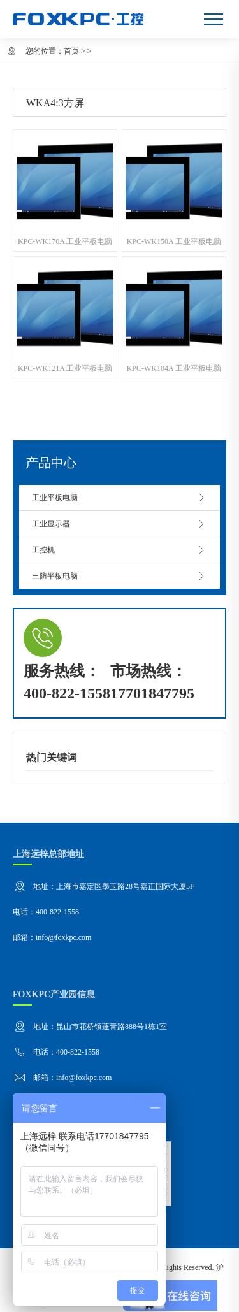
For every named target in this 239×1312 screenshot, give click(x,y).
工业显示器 (119, 524)
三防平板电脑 (119, 576)
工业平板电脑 (119, 497)
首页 (71, 51)
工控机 (119, 550)
